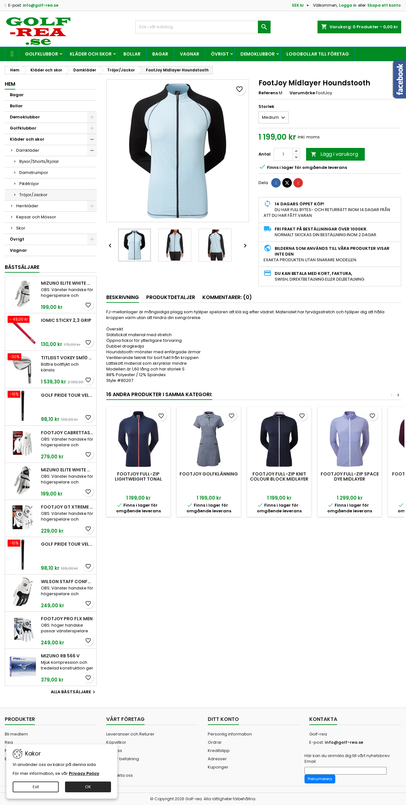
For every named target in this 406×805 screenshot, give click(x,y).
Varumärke (302, 93)
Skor (20, 228)
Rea (9, 742)
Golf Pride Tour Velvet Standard (67, 395)
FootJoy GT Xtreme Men (67, 506)
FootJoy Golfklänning (209, 474)
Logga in (348, 5)
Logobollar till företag (317, 54)
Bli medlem (16, 734)
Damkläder (27, 150)
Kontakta (323, 719)
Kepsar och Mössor (36, 217)
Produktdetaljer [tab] (170, 297)
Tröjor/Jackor (33, 195)
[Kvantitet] (283, 154)
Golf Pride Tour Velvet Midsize (67, 544)
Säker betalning (122, 759)
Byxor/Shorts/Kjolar (39, 161)
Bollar (132, 54)
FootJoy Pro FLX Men (67, 618)
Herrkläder (27, 206)
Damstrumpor (33, 173)
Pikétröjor (29, 184)
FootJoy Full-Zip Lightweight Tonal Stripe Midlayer (138, 479)
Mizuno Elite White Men (67, 283)
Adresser (217, 759)
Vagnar (189, 54)
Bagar (160, 54)
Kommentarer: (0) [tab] (227, 297)
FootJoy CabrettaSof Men (67, 432)
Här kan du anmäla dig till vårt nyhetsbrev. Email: (347, 758)
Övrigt (220, 54)
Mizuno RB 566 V (60, 655)
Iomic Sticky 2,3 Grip (66, 320)
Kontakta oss (119, 775)
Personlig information (230, 734)
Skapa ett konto (384, 5)
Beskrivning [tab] (122, 297)
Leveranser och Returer (130, 734)
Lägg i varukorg (334, 154)
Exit (36, 787)
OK (88, 787)
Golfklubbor (41, 54)
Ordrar (215, 742)
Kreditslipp (219, 751)
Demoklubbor (257, 54)
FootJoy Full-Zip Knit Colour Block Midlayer (279, 476)
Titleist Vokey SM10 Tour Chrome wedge (67, 357)
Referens (268, 93)
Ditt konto (223, 719)
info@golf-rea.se (40, 5)
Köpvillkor (116, 742)
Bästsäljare (22, 267)
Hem (10, 84)
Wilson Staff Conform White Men (67, 581)
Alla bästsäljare (74, 692)
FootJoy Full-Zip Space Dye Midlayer (350, 476)
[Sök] (203, 27)
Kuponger (218, 767)
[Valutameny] (301, 5)
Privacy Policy (84, 773)
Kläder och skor (91, 54)
